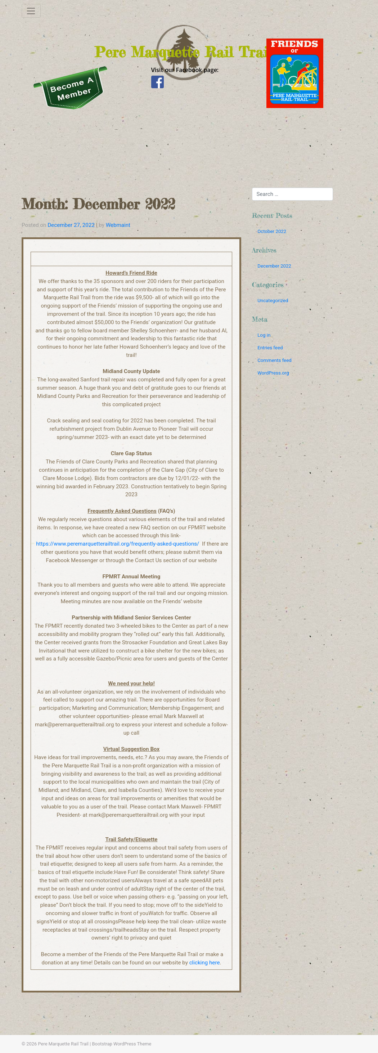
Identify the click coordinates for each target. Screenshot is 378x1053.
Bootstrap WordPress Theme (122, 1044)
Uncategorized (272, 300)
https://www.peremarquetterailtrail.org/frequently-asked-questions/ (117, 544)
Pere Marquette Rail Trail (63, 1044)
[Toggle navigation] (31, 11)
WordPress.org (273, 373)
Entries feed (270, 347)
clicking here (204, 962)
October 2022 (271, 231)
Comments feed (274, 360)
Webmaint (118, 225)
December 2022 (274, 266)
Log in (263, 335)
